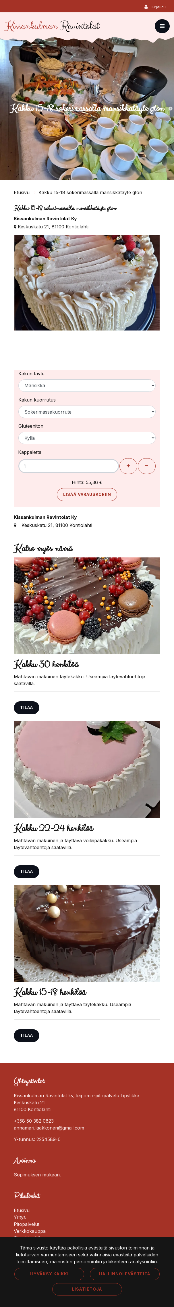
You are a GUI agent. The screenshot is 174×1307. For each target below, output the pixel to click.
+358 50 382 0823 (34, 1121)
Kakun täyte (31, 374)
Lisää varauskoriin (87, 494)
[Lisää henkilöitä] (128, 466)
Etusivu (22, 192)
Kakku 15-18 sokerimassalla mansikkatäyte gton (90, 192)
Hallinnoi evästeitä (124, 1274)
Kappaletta (29, 452)
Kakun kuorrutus (37, 400)
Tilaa (26, 707)
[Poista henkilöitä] (147, 466)
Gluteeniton (30, 426)
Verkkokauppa (30, 1231)
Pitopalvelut (26, 1224)
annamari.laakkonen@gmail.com (49, 1128)
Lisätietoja (87, 1289)
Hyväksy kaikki (49, 1274)
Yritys (20, 1217)
